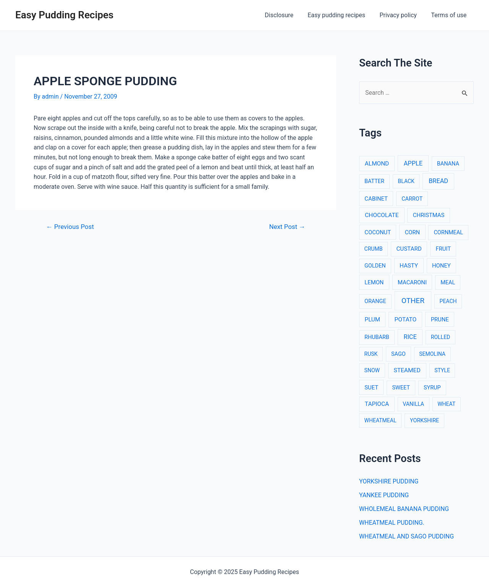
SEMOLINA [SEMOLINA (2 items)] (432, 354)
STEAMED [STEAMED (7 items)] (407, 370)
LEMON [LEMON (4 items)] (374, 282)
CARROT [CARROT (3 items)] (412, 199)
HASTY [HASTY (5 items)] (409, 265)
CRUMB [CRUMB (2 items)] (373, 249)
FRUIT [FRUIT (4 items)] (443, 248)
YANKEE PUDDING (384, 495)
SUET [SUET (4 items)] (371, 387)
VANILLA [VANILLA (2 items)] (413, 404)
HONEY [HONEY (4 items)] (441, 265)
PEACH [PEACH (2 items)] (448, 301)
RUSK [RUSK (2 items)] (371, 354)
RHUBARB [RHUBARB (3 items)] (376, 337)
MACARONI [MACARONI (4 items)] (412, 282)
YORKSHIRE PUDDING (389, 481)
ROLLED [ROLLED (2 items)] (440, 337)
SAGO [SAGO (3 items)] (398, 354)
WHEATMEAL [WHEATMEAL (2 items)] (380, 421)
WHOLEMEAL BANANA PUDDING (404, 508)
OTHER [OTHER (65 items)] (413, 300)
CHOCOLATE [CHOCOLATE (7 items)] (382, 215)
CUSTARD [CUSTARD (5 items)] (409, 248)
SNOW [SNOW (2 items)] (372, 371)
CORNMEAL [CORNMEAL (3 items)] (448, 232)
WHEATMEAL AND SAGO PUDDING (407, 536)
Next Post (287, 227)
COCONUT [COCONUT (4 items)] (377, 232)
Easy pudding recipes (341, 15)
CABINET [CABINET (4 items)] (376, 198)
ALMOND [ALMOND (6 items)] (377, 163)
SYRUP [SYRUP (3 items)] (432, 387)
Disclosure (286, 15)
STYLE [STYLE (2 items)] (442, 371)
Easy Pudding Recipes (64, 15)
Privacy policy (401, 15)
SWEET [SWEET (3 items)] (401, 387)
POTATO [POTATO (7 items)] (405, 319)
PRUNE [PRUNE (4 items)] (440, 319)
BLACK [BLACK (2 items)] (406, 181)
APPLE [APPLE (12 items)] (413, 163)
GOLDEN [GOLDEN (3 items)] (375, 266)
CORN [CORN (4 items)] (412, 232)
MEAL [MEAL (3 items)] (447, 282)
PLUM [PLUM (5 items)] (372, 319)
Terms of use (450, 15)
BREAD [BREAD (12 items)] (438, 181)
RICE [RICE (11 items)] (409, 337)
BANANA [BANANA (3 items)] (448, 164)
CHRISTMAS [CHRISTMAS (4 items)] (429, 215)
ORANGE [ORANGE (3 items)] (375, 301)
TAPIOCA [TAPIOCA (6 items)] (377, 404)
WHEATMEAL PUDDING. (392, 522)
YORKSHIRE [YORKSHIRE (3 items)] (424, 421)
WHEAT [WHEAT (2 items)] (446, 404)
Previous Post (70, 227)
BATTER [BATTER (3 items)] (374, 181)
